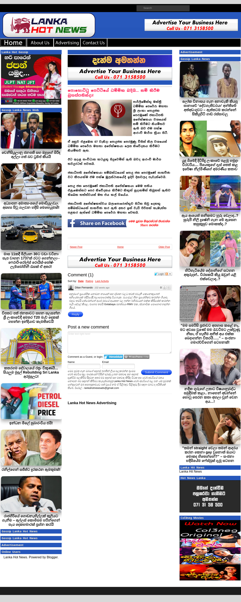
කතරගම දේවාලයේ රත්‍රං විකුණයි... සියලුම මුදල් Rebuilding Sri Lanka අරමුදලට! (31, 372)
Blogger (52, 557)
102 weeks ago (102, 287)
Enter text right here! (120, 342)
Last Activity (102, 281)
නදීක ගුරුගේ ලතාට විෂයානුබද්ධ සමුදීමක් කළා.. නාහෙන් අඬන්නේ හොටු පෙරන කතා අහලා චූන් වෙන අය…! (210, 395)
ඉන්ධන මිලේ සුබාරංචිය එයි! (31, 423)
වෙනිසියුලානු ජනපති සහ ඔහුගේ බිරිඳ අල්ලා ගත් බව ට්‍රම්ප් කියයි (31, 155)
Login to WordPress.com (136, 357)
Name (71, 361)
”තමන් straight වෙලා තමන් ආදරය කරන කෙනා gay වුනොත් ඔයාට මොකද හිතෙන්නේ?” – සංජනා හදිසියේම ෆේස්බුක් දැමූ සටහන (210, 454)
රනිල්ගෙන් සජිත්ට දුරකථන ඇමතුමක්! (31, 470)
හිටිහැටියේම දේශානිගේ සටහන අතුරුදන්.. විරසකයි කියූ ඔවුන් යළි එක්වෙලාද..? (210, 274)
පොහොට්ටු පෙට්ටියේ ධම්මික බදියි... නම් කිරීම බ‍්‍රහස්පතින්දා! (114, 93)
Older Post (164, 247)
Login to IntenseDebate (113, 357)
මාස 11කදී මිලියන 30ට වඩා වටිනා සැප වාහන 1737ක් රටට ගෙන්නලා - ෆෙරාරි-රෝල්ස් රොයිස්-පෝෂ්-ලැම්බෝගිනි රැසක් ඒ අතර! (30, 260)
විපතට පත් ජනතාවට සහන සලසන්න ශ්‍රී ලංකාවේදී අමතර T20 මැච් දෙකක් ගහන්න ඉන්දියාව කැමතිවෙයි (31, 317)
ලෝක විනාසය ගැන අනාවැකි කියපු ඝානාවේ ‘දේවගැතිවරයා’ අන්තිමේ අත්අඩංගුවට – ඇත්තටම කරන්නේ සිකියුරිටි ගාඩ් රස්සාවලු (210, 107)
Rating (89, 281)
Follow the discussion (168, 274)
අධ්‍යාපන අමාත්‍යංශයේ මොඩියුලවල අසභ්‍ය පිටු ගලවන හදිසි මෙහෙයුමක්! (31, 205)
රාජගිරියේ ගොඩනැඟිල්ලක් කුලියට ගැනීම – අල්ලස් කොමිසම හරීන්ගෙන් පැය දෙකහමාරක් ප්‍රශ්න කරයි (31, 520)
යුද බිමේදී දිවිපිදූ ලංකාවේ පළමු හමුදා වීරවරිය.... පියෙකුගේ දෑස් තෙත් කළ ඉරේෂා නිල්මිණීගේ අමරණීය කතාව (210, 165)
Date (81, 281)
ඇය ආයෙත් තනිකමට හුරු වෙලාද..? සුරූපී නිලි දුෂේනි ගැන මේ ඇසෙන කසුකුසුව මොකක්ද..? (210, 220)
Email (105, 361)
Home (120, 247)
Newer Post (76, 247)
